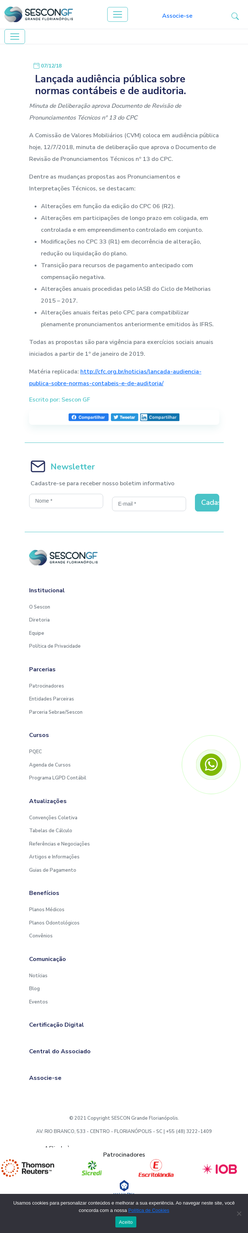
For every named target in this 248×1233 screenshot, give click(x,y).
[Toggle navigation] (117, 14)
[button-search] (235, 16)
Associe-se (177, 16)
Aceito (126, 1222)
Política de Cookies (148, 1210)
